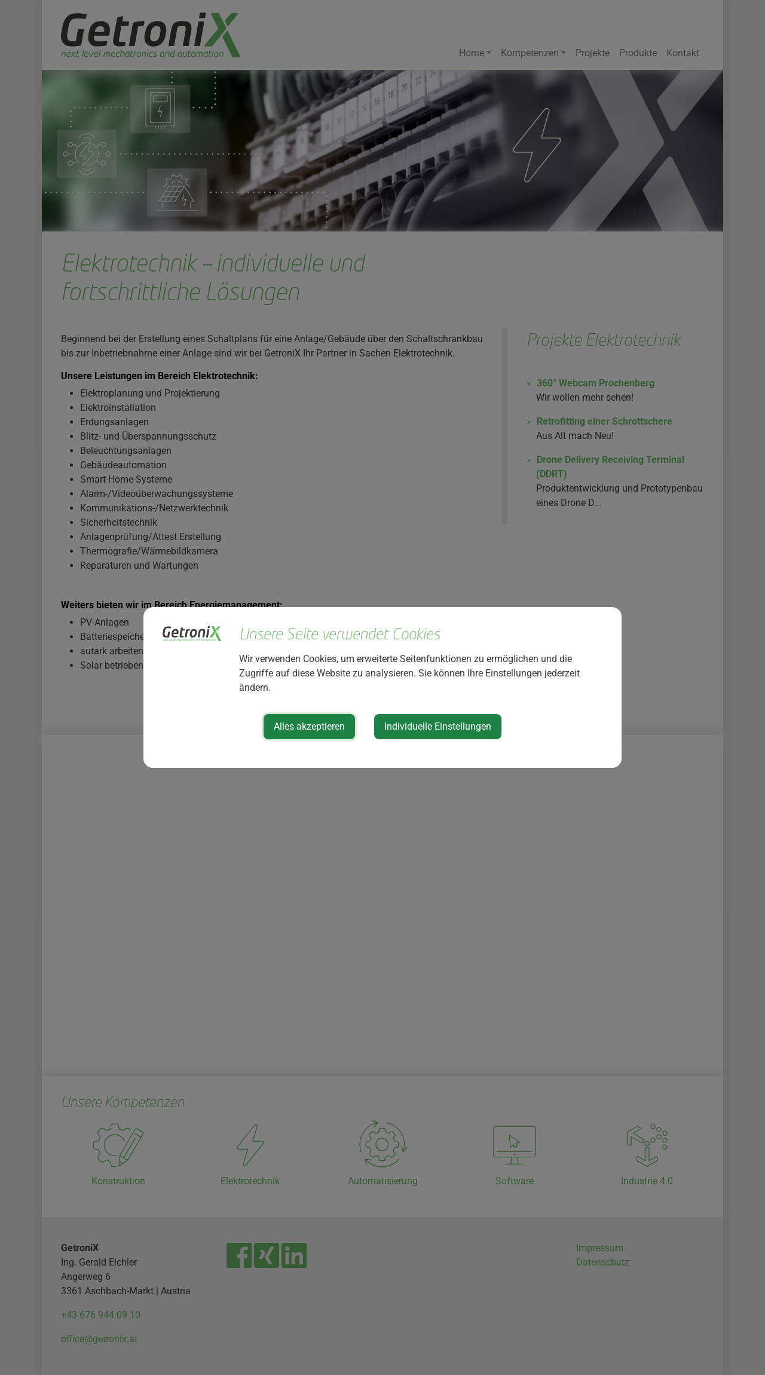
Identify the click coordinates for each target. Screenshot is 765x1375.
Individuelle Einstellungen (437, 726)
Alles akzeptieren (309, 726)
